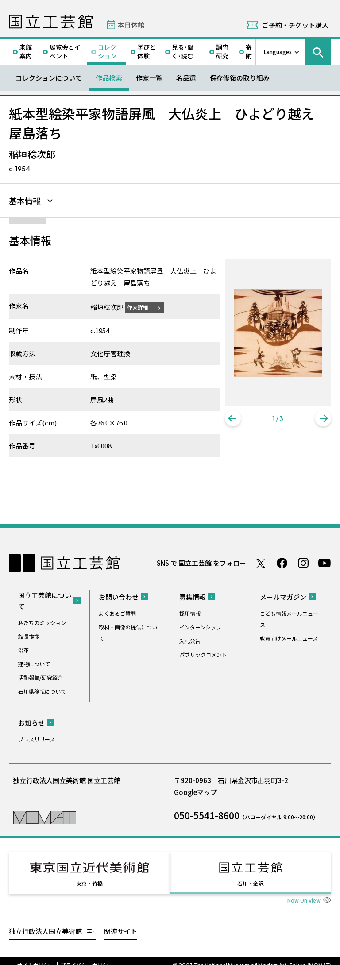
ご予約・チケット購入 (295, 25)
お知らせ (31, 721)
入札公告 (190, 639)
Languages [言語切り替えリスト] (278, 51)
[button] (233, 418)
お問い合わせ (119, 595)
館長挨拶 (28, 635)
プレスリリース (36, 737)
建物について (34, 662)
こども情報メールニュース (289, 617)
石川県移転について (42, 690)
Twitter (260, 561)
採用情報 (190, 612)
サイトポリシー (35, 956)
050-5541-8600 (207, 814)
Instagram (303, 561)
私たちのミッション (42, 621)
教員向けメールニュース (289, 637)
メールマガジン (283, 595)
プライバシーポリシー (86, 956)
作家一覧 (149, 77)
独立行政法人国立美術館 (45, 921)
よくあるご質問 (117, 612)
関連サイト (120, 921)
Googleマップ (195, 790)
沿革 (23, 648)
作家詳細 (143, 306)
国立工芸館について (44, 599)
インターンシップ (200, 625)
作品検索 (109, 77)
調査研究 (222, 51)
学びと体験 (146, 51)
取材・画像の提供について (128, 631)
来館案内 (25, 51)
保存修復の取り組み (240, 77)
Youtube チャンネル (324, 561)
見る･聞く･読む (182, 51)
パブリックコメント (203, 653)
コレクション (107, 51)
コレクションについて (48, 77)
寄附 (249, 51)
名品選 (186, 77)
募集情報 (192, 595)
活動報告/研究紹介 (40, 676)
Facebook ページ (282, 561)
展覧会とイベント (65, 51)
